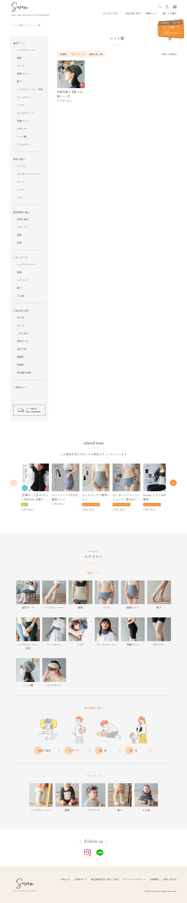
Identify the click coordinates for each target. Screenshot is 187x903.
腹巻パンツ (23, 73)
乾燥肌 (20, 364)
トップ (13, 25)
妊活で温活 (23, 219)
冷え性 (20, 317)
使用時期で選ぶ (21, 212)
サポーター (23, 128)
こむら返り (23, 333)
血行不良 (21, 349)
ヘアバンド (23, 280)
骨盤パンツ (23, 121)
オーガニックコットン (28, 174)
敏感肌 (20, 357)
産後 (19, 235)
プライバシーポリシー (134, 879)
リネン (20, 197)
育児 (19, 242)
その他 (20, 296)
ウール (20, 181)
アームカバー (24, 97)
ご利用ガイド (20, 387)
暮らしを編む (170, 13)
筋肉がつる (23, 341)
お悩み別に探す (132, 13)
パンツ (20, 65)
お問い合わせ (170, 879)
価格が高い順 (95, 54)
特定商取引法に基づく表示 (105, 879)
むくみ (20, 325)
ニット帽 (21, 136)
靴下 (19, 81)
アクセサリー (24, 144)
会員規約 (154, 879)
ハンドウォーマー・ (30, 89)
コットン (21, 166)
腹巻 (19, 58)
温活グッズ (24, 25)
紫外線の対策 (24, 372)
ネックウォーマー (26, 113)
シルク (20, 189)
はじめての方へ (111, 13)
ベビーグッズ (20, 257)
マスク (20, 105)
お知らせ (65, 879)
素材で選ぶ (19, 159)
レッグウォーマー (26, 50)
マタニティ (23, 227)
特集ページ (152, 13)
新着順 (63, 54)
